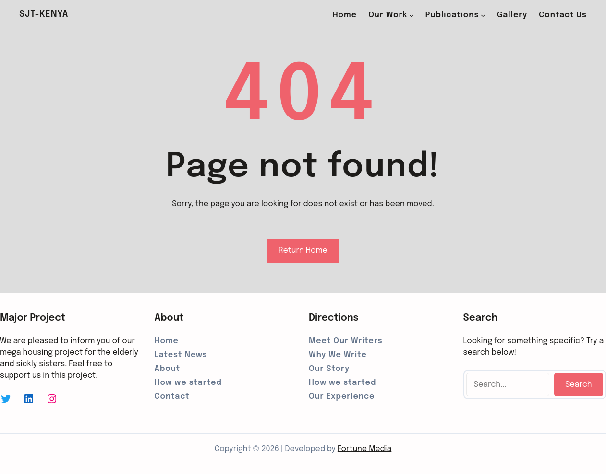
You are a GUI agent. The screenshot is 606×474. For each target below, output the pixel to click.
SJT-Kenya (43, 14)
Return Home (303, 250)
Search (578, 385)
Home (345, 15)
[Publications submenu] (483, 15)
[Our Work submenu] (411, 15)
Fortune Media (364, 449)
